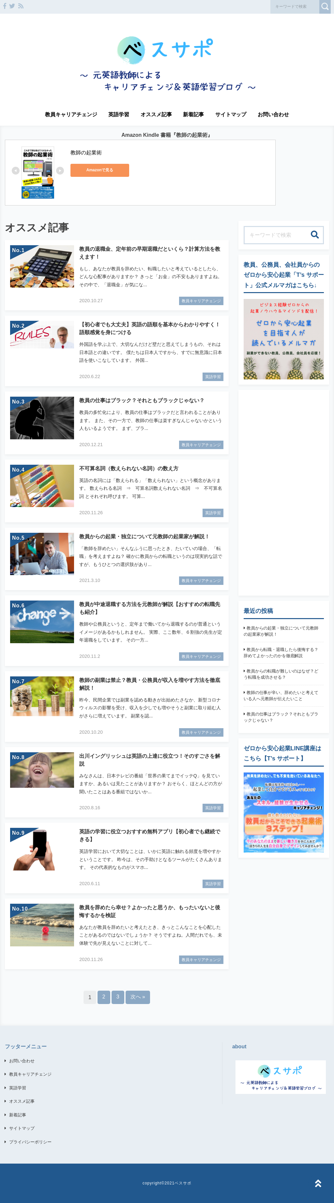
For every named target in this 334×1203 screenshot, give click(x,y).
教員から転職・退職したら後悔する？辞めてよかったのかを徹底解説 (281, 652)
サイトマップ (231, 114)
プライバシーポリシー (30, 1141)
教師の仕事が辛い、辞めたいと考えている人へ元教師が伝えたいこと (281, 695)
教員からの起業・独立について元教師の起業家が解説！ (281, 631)
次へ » (137, 996)
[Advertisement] (284, 492)
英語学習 (118, 114)
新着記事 (193, 114)
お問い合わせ (273, 114)
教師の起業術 (86, 152)
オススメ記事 (156, 114)
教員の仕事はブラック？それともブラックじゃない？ (281, 717)
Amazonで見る (100, 170)
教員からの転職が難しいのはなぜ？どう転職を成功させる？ (281, 674)
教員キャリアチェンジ (71, 114)
